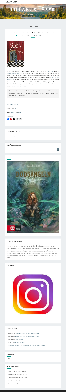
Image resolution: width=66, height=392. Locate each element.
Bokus (19, 112)
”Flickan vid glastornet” (13, 73)
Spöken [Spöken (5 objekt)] (41, 255)
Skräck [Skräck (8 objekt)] (25, 255)
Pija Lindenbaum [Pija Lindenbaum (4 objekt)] (19, 255)
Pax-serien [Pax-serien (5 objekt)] (52, 253)
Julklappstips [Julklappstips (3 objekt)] (20, 251)
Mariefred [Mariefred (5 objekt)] (54, 251)
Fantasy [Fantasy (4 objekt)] (13, 248)
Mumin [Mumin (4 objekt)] (42, 253)
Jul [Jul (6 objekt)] (57, 248)
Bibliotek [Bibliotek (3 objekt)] (28, 246)
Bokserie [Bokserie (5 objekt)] (48, 246)
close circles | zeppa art (14, 345)
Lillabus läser (11, 2)
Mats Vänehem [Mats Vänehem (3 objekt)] (26, 253)
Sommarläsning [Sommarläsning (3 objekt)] (30, 255)
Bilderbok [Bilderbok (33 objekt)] (35, 245)
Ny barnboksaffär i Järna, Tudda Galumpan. (34, 345)
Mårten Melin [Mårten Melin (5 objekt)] (47, 253)
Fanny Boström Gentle (19, 86)
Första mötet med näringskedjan (17, 371)
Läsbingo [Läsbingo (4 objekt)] (43, 251)
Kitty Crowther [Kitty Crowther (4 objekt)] (35, 251)
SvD (15, 108)
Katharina (35, 35)
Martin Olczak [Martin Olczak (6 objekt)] (10, 253)
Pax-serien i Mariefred (19, 342)
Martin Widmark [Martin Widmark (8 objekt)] (18, 253)
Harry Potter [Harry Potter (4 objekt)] (28, 248)
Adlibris (13, 112)
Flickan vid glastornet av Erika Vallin (33, 33)
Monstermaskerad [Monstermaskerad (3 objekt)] (37, 253)
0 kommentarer (45, 35)
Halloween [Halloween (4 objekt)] (23, 248)
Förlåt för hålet (19, 339)
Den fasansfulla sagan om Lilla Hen (17, 374)
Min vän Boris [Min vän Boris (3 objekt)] (31, 253)
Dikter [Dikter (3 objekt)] (51, 246)
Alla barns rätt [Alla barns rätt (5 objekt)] (17, 246)
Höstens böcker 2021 (13, 384)
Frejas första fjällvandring (15, 381)
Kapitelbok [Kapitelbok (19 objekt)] (27, 251)
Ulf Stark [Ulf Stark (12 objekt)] (51, 255)
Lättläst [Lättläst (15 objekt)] (48, 251)
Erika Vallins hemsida (12, 104)
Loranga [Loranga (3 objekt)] (39, 251)
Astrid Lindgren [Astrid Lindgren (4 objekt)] (24, 246)
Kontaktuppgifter (12, 136)
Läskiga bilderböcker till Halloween (17, 377)
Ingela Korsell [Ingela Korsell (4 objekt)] (47, 248)
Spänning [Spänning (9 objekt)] (36, 255)
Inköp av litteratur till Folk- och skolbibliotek (28, 333)
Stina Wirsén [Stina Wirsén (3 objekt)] (45, 255)
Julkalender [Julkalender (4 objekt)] (15, 251)
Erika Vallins (50, 71)
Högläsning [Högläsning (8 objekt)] (40, 248)
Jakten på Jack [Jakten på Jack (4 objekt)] (53, 248)
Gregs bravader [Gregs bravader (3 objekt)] (18, 248)
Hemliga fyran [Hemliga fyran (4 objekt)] (34, 248)
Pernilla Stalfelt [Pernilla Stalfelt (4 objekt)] (13, 255)
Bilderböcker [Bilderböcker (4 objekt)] (42, 246)
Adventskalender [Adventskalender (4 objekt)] (10, 246)
